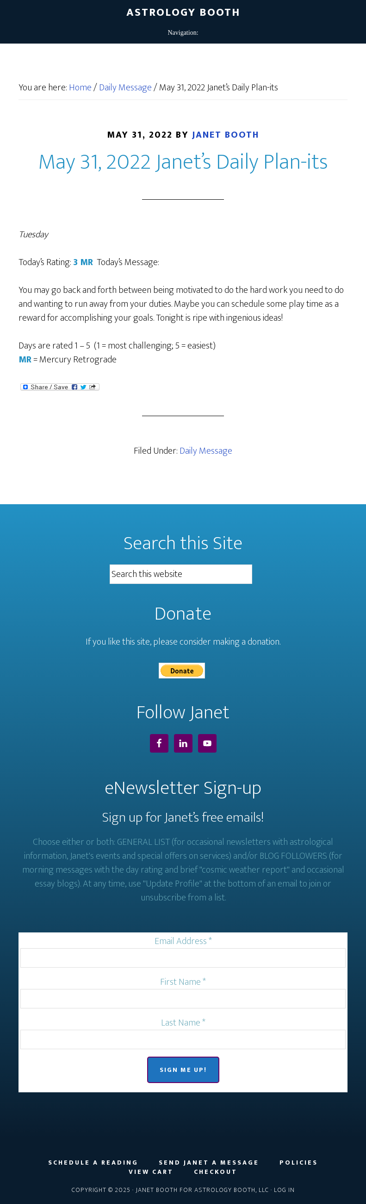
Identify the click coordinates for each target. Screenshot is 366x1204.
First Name (183, 982)
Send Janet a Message (209, 1163)
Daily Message (206, 451)
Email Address (183, 941)
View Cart (151, 1172)
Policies (298, 1163)
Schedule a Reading (93, 1163)
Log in (284, 1190)
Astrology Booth (183, 12)
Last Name (183, 1023)
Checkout (215, 1172)
